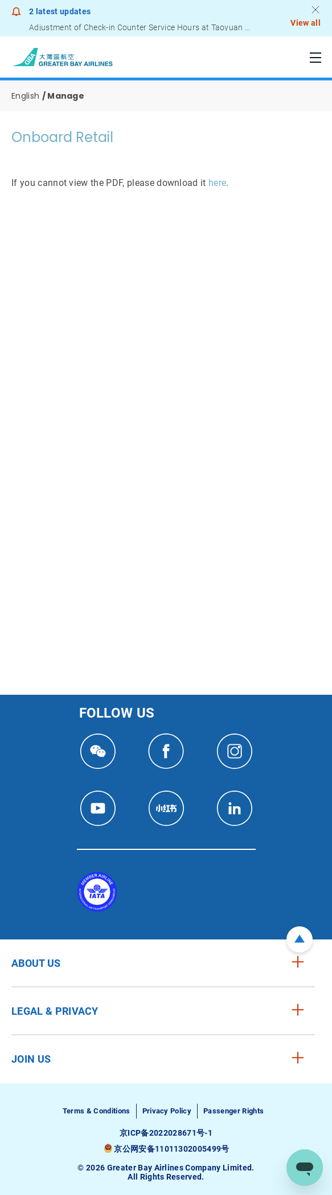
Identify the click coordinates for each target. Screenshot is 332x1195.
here (217, 182)
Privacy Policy (166, 1111)
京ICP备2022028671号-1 (166, 1132)
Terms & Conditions (96, 1111)
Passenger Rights (233, 1111)
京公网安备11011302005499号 (171, 1148)
